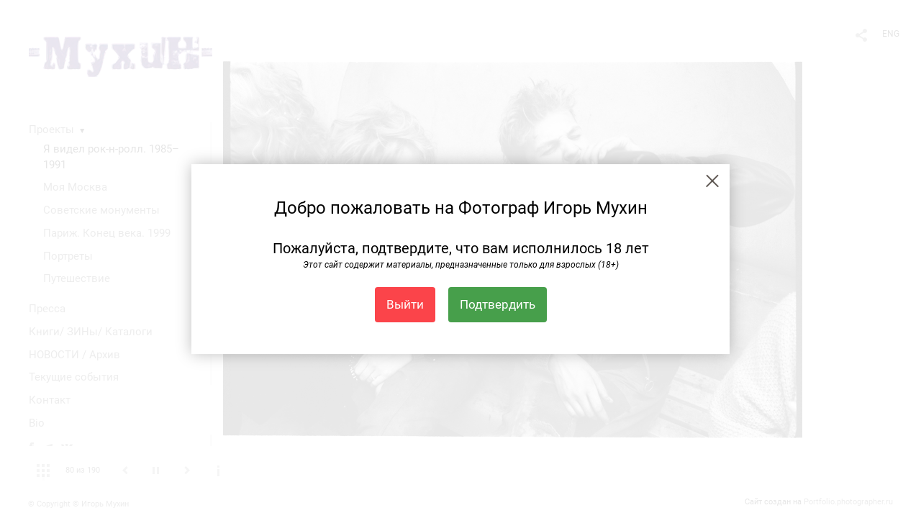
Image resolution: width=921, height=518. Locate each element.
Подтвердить (497, 304)
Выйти (405, 304)
